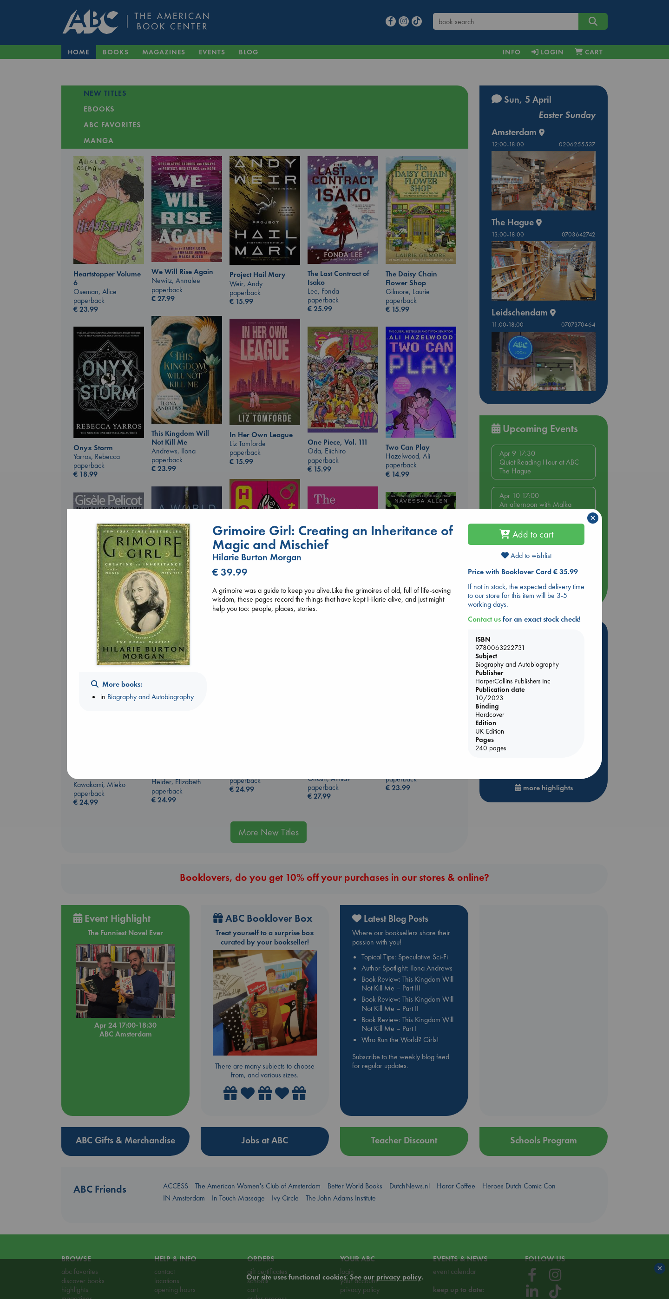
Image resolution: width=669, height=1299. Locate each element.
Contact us (484, 619)
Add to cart (526, 534)
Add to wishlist (526, 555)
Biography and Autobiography (150, 697)
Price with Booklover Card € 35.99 (523, 572)
